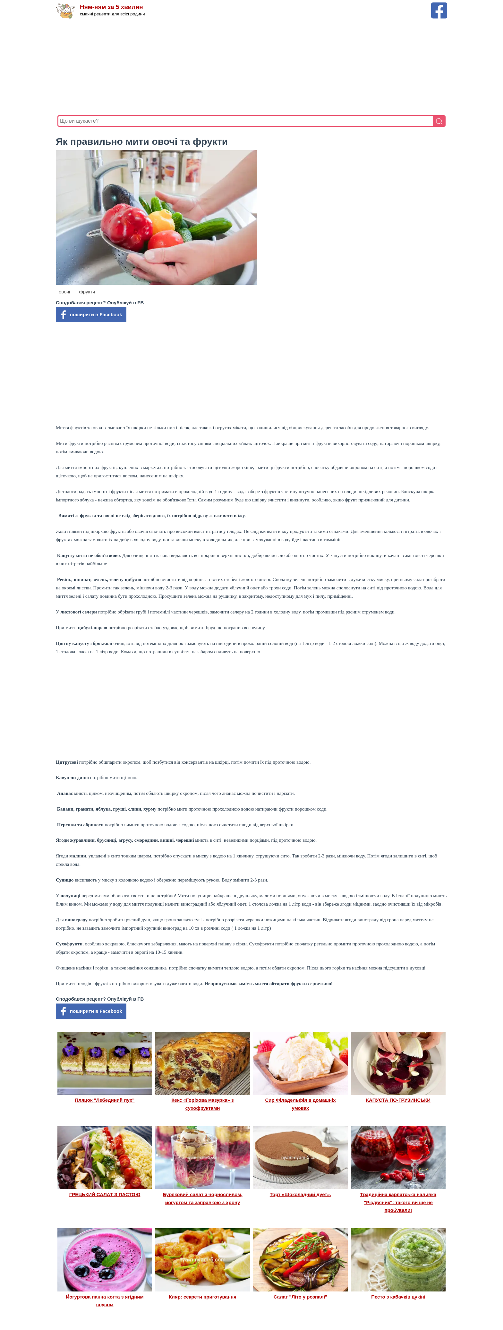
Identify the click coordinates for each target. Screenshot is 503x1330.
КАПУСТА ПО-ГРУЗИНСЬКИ (398, 1100)
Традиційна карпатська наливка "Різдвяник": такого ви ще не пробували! (398, 1202)
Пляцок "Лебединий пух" (105, 1100)
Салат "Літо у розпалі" (300, 1297)
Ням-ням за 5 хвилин (111, 7)
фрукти (87, 291)
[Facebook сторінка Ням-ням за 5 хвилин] (439, 5)
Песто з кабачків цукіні (398, 1297)
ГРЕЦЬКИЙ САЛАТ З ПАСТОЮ (105, 1194)
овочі (64, 291)
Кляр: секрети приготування (202, 1297)
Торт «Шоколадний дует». (300, 1194)
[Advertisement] (249, 67)
